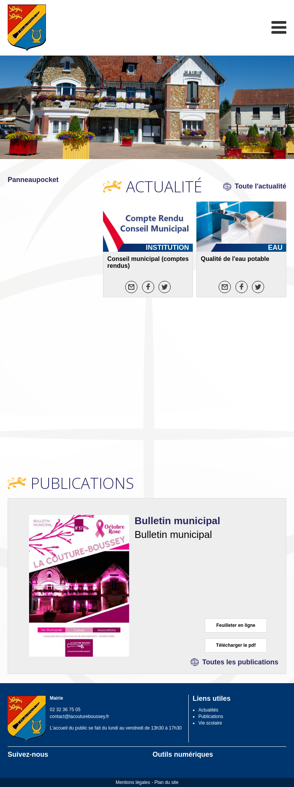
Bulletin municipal (177, 520)
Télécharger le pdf (235, 645)
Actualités (208, 710)
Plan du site (166, 782)
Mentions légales (133, 782)
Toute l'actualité (260, 186)
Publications (210, 716)
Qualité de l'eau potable (235, 259)
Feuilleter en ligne (235, 625)
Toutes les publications (240, 662)
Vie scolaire (210, 723)
